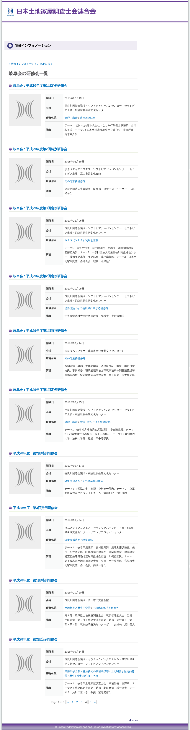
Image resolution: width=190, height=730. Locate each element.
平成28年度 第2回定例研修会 (35, 639)
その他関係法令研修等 (106, 607)
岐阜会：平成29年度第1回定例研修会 (40, 390)
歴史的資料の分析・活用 (83, 675)
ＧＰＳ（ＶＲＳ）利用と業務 (81, 240)
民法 (82, 421)
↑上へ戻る (128, 720)
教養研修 (87, 539)
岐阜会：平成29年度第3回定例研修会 (40, 208)
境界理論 (70, 308)
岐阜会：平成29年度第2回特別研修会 (40, 149)
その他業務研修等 (75, 181)
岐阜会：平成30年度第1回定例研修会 (40, 85)
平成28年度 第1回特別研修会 (35, 580)
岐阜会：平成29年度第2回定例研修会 (40, 276)
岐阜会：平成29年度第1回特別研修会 (40, 331)
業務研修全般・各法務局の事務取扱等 (87, 671)
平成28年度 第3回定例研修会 (35, 508)
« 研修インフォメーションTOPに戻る (31, 63)
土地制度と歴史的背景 (78, 607)
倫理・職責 (71, 117)
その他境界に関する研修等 (92, 308)
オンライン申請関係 (99, 421)
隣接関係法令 (87, 117)
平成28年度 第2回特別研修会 (35, 453)
